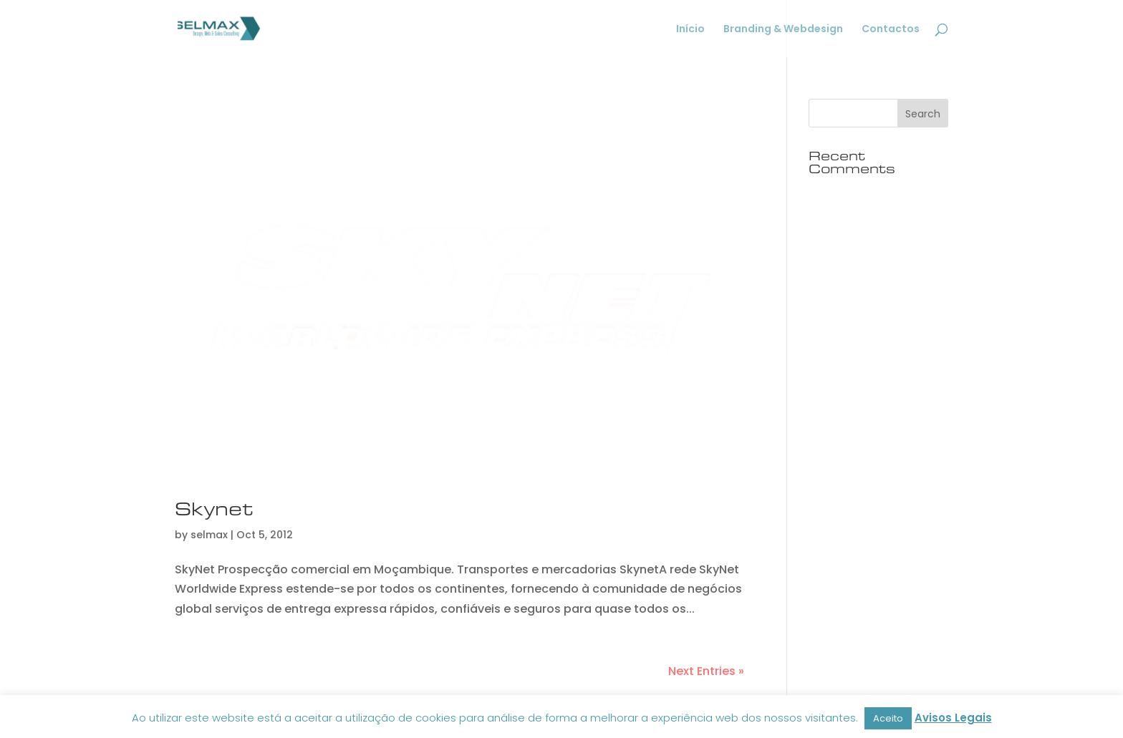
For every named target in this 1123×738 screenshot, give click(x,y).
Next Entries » (706, 671)
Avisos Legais (953, 717)
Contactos (891, 30)
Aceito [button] (888, 718)
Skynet (214, 508)
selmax (209, 535)
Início (690, 30)
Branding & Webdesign (783, 30)
